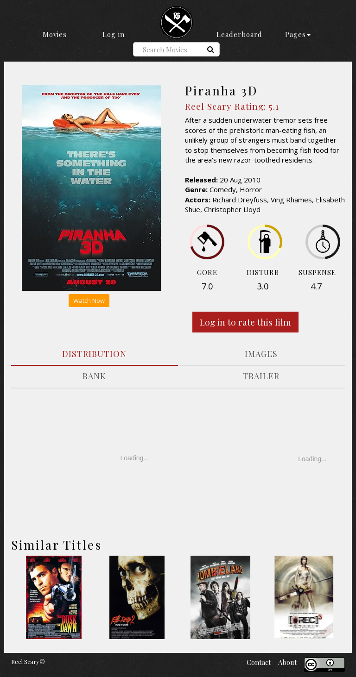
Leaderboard (239, 34)
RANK (94, 376)
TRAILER (261, 376)
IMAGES (261, 353)
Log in (113, 34)
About (287, 662)
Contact (259, 662)
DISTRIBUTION (94, 353)
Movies (55, 34)
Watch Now (89, 300)
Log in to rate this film (245, 322)
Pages (298, 34)
